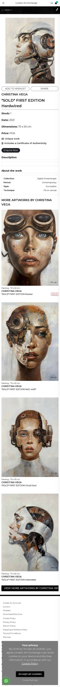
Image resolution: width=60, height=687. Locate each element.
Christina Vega (11, 291)
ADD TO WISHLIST (15, 88)
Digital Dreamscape (46, 178)
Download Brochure (12, 614)
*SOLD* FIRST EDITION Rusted (16, 294)
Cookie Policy (9, 618)
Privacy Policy (9, 622)
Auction (6, 607)
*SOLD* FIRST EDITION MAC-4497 (18, 389)
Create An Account (12, 603)
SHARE (44, 88)
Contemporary (49, 182)
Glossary (7, 610)
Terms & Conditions (12, 633)
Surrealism (51, 186)
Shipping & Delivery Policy (15, 629)
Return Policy (9, 626)
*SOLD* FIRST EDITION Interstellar (18, 580)
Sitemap (7, 637)
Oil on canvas (50, 190)
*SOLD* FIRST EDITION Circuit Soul (18, 485)
